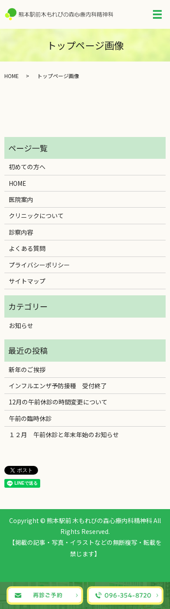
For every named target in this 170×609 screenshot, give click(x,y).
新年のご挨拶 (27, 369)
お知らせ (21, 325)
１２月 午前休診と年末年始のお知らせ (64, 434)
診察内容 (21, 232)
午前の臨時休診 (30, 418)
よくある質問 (27, 248)
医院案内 (21, 199)
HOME (11, 75)
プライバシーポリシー (39, 264)
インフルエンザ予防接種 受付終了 (58, 385)
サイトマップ (27, 281)
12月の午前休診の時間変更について (58, 401)
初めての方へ (27, 166)
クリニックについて (36, 215)
